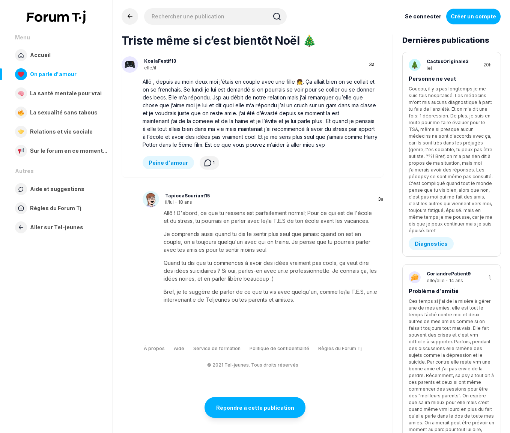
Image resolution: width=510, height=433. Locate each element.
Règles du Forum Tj (340, 348)
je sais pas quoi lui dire (439, 336)
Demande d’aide (436, 203)
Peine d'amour (168, 162)
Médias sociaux (436, 289)
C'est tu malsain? (433, 250)
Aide (179, 348)
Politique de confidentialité (279, 348)
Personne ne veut (432, 78)
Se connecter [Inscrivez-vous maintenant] (423, 16)
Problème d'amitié (434, 164)
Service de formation (217, 348)
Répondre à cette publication (255, 407)
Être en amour (434, 375)
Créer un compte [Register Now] (473, 16)
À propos (154, 348)
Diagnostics (431, 117)
